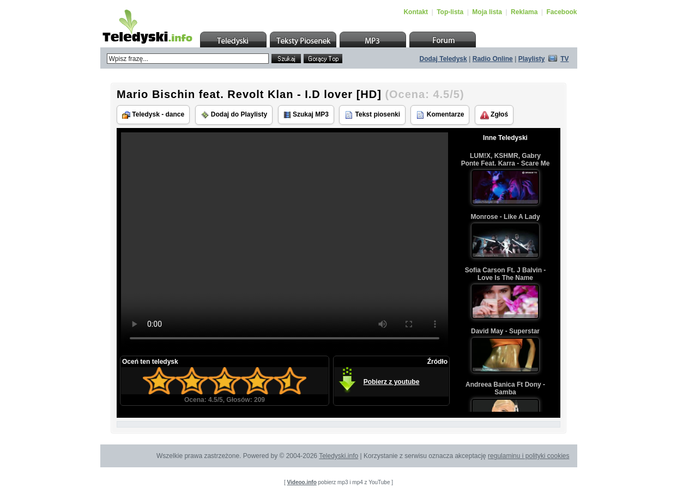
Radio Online (493, 59)
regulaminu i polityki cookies (528, 456)
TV (564, 59)
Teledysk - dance (153, 115)
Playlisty (531, 59)
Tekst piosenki (372, 115)
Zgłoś (494, 115)
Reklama (524, 12)
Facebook (561, 12)
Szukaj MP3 (306, 115)
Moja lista (487, 12)
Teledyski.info (338, 456)
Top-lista (450, 12)
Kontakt (415, 12)
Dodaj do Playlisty (234, 115)
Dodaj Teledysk (443, 59)
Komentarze (440, 115)
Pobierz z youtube (392, 382)
